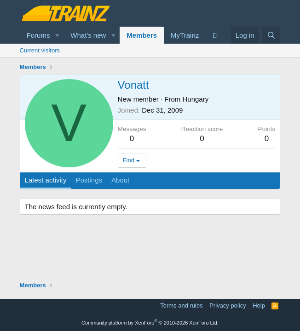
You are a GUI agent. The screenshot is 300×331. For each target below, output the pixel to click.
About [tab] (120, 180)
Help (259, 305)
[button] (57, 35)
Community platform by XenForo (150, 322)
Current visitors (40, 50)
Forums (38, 35)
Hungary (195, 99)
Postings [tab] (88, 180)
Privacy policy (227, 305)
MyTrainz (185, 35)
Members (142, 35)
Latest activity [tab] (46, 180)
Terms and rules (181, 305)
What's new (88, 35)
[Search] (271, 35)
